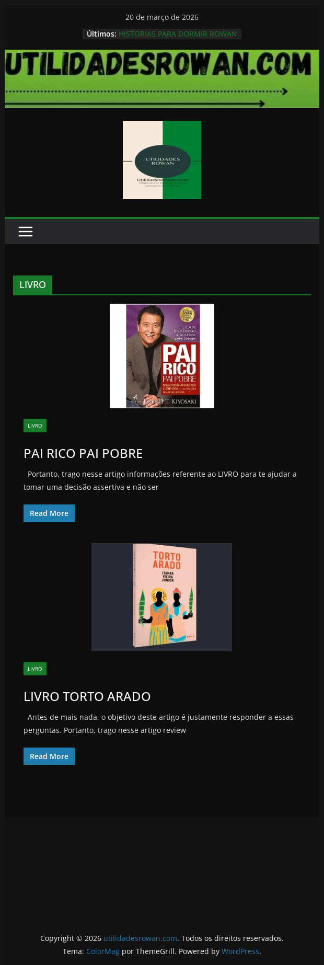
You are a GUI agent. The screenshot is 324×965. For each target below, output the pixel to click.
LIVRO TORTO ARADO (87, 696)
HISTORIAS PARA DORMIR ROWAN (178, 34)
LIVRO (35, 425)
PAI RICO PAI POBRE (83, 453)
